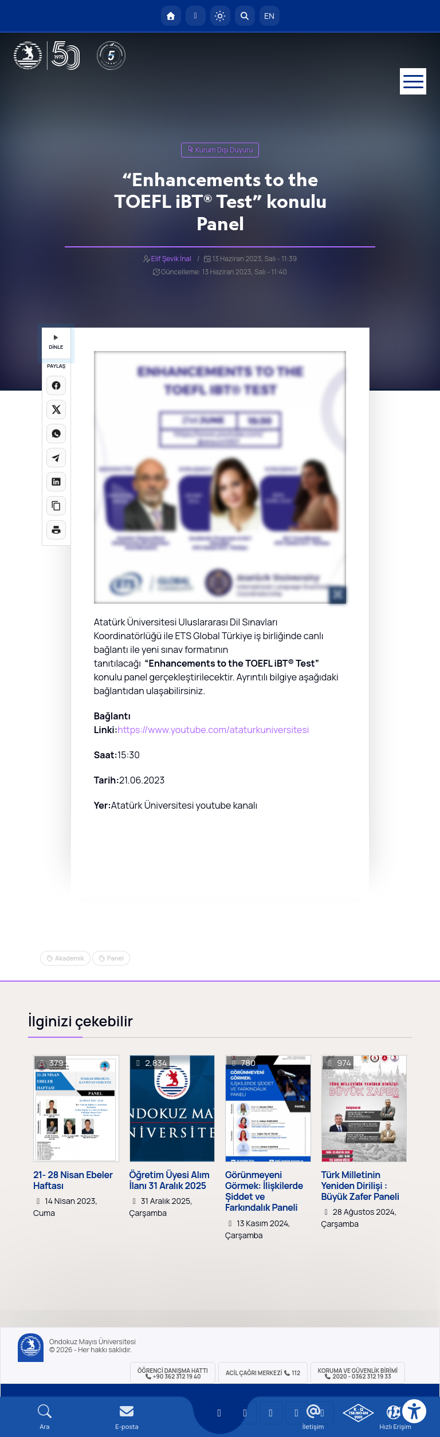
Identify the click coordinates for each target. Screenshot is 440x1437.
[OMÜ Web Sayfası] (47, 55)
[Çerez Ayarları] (393, 1412)
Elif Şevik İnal (171, 258)
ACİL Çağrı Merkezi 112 (263, 1373)
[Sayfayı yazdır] (56, 530)
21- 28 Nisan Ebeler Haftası (73, 1180)
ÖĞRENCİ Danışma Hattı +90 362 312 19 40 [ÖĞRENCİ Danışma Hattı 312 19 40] (173, 1373)
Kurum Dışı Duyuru (220, 150)
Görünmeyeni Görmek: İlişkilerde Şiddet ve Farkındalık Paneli (264, 1192)
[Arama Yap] (245, 16)
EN (269, 15)
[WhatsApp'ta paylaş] (56, 433)
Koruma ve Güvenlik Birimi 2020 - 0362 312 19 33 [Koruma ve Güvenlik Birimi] (358, 1373)
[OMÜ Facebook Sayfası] (322, 1412)
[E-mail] (127, 1417)
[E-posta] (196, 16)
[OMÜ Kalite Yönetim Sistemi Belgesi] (358, 1412)
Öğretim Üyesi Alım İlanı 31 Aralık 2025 (169, 1180)
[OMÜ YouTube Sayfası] (219, 1412)
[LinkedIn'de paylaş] (56, 481)
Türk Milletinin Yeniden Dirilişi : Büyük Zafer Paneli (360, 1186)
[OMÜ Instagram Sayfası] (271, 1412)
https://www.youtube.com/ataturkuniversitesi (213, 729)
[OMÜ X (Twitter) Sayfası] (296, 1412)
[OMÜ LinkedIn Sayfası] (245, 1412)
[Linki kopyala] (56, 505)
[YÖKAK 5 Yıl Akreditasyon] (111, 55)
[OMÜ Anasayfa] (171, 16)
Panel (115, 958)
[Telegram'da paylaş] (56, 457)
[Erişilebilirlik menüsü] (414, 1411)
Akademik (69, 958)
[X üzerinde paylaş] (56, 409)
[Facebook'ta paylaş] (56, 385)
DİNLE (56, 343)
